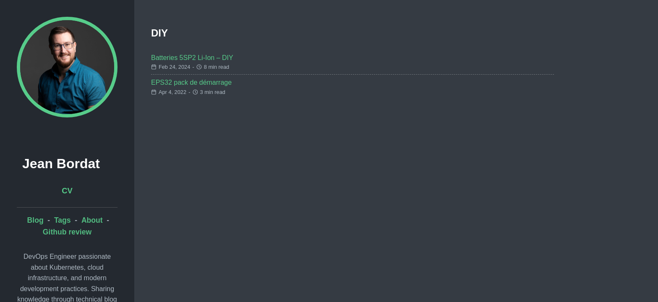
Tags (62, 220)
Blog (35, 220)
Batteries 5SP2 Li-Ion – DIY (192, 57)
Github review (67, 232)
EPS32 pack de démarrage (191, 82)
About (92, 220)
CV (67, 190)
